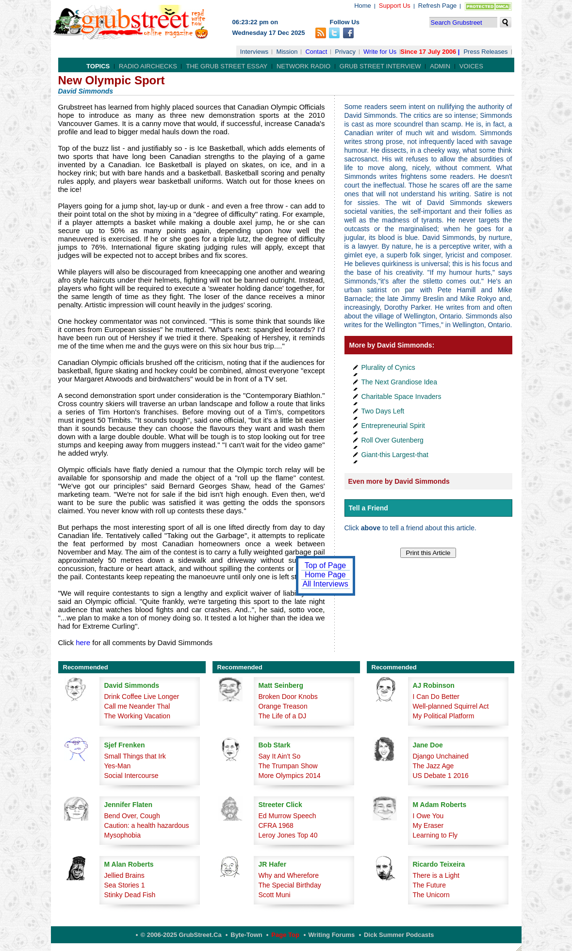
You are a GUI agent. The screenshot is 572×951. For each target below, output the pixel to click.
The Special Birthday (290, 885)
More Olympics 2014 (290, 775)
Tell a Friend (368, 508)
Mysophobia (122, 835)
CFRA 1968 (276, 825)
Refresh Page (437, 5)
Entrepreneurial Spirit (393, 425)
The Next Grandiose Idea (399, 382)
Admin (440, 66)
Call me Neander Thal (137, 706)
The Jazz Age (433, 766)
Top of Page (325, 565)
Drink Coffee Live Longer (142, 696)
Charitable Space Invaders (401, 396)
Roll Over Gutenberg (392, 440)
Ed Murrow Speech (287, 816)
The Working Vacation (137, 716)
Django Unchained (441, 756)
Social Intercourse (131, 775)
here (83, 642)
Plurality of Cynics (388, 367)
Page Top (285, 934)
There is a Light (436, 875)
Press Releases (485, 51)
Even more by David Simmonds (399, 481)
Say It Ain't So (280, 756)
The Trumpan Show (288, 766)
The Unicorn (431, 895)
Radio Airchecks (148, 66)
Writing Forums (332, 934)
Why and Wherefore (289, 875)
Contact (316, 51)
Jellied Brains (124, 875)
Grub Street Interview (380, 66)
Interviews (254, 51)
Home (362, 5)
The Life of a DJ (283, 716)
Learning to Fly (435, 835)
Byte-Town (246, 934)
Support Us (394, 5)
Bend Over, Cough (132, 816)
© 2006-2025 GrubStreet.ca (181, 934)
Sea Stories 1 (124, 885)
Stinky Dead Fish (130, 895)
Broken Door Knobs (288, 696)
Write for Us (379, 51)
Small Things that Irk (135, 756)
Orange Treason (283, 706)
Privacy (345, 51)
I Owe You (428, 816)
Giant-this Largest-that (395, 455)
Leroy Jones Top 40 (288, 835)
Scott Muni (275, 895)
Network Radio (303, 66)
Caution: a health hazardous (146, 825)
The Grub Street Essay (226, 66)
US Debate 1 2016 (441, 775)
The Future (429, 885)
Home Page (325, 575)
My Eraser (428, 825)
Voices (471, 66)
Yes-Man (117, 766)
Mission (286, 51)
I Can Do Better (436, 696)
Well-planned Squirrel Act (451, 706)
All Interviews (325, 584)
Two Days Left (383, 411)
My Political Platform (443, 716)
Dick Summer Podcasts (399, 934)
